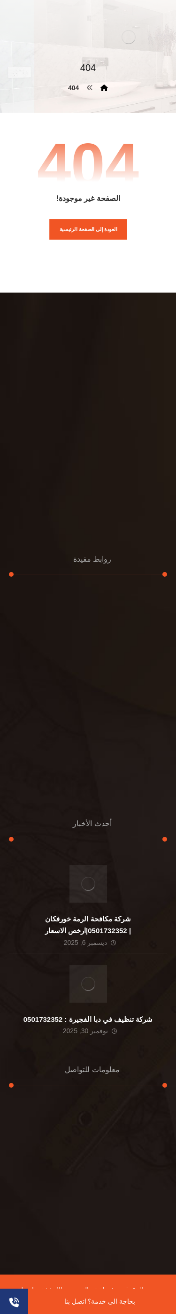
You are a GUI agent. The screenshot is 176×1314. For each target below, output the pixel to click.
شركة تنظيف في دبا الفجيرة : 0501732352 (88, 1019)
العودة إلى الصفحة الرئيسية (87, 229)
